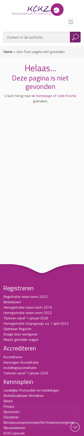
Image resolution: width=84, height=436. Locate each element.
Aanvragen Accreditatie (21, 362)
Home (8, 51)
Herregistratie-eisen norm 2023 (27, 312)
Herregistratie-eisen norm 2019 (27, 307)
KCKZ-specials (14, 433)
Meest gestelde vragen (21, 339)
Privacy (8, 406)
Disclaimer (11, 417)
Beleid (7, 401)
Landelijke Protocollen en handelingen (31, 390)
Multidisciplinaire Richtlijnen (23, 395)
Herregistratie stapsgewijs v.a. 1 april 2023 (35, 323)
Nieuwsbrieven (14, 427)
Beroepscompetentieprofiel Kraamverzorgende (38, 422)
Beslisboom (12, 302)
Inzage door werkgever (20, 334)
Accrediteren (12, 357)
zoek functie (67, 95)
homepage (44, 95)
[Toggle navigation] (71, 21)
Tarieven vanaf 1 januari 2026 (25, 318)
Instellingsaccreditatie (20, 367)
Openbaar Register (17, 328)
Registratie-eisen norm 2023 (25, 296)
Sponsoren (11, 411)
